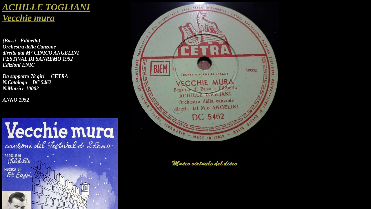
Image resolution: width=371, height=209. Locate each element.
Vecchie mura (28, 17)
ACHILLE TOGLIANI (46, 7)
